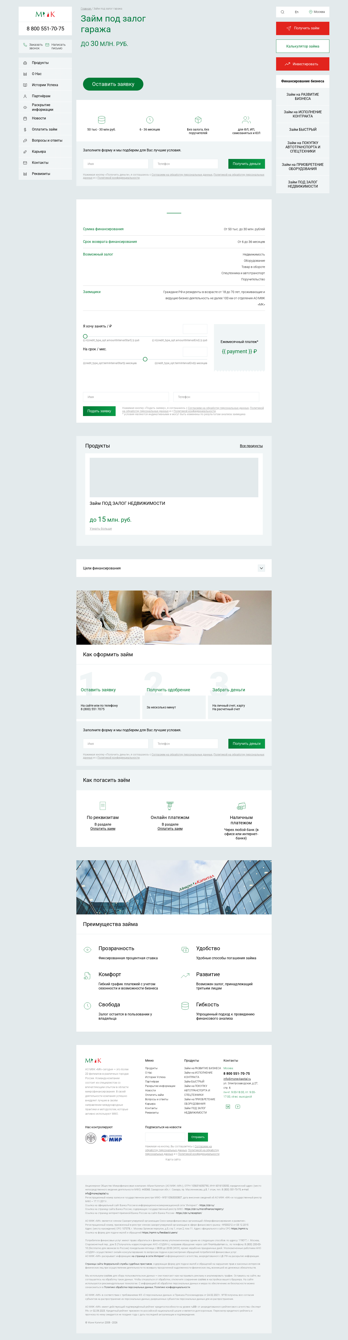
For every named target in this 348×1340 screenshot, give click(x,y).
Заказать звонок (36, 46)
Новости (39, 118)
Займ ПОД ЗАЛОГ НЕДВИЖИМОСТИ (303, 184)
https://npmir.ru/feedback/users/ (160, 1232)
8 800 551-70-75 (45, 29)
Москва (319, 12)
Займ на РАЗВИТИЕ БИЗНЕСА (303, 96)
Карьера (39, 151)
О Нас (37, 74)
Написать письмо (58, 46)
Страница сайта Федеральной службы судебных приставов (118, 1264)
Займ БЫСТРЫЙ (302, 129)
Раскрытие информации (42, 107)
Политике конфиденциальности (172, 1287)
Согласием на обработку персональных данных (182, 174)
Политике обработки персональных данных (128, 1287)
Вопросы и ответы (47, 140)
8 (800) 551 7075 (93, 709)
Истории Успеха (45, 85)
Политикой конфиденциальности (118, 177)
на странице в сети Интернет (148, 1256)
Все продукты (251, 446)
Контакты (40, 163)
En (297, 12)
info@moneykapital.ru (237, 1078)
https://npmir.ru (239, 1228)
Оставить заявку (113, 84)
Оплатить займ (44, 129)
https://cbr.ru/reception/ (189, 1213)
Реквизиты (41, 174)
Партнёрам (41, 96)
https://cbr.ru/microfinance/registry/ (204, 1209)
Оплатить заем (102, 829)
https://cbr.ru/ (207, 1205)
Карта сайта (173, 1159)
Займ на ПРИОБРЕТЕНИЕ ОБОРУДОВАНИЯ (303, 167)
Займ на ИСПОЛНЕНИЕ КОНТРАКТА (303, 114)
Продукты (40, 63)
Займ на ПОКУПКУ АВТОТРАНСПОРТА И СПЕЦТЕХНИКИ (302, 147)
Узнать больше (101, 528)
